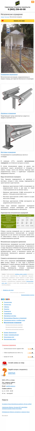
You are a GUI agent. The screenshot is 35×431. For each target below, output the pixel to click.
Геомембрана (8, 313)
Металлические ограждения (12, 322)
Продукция (7, 16)
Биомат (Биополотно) (10, 332)
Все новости (5, 415)
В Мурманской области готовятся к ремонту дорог (16, 412)
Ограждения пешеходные (9, 74)
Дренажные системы (10, 315)
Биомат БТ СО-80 (8, 356)
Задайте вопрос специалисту (17, 369)
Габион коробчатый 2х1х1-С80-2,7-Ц (13, 352)
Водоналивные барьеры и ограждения (15, 318)
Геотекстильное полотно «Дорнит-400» (14, 348)
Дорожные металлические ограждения (14, 324)
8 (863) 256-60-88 (17, 9)
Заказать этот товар (19, 20)
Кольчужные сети (9, 337)
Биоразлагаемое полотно (27, 295)
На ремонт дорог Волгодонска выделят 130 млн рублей (16, 404)
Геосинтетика (8, 302)
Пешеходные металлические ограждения (15, 329)
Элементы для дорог (8, 290)
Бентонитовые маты (10, 339)
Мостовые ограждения (8, 152)
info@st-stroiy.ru (10, 386)
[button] (32, 2)
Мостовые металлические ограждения (14, 327)
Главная (2, 16)
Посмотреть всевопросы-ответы (11, 373)
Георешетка (7, 311)
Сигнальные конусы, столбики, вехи (14, 320)
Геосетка (6, 309)
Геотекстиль (7, 304)
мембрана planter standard (21, 274)
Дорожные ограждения (8, 113)
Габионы (6, 306)
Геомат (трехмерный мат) (11, 334)
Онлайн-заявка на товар (16, 363)
